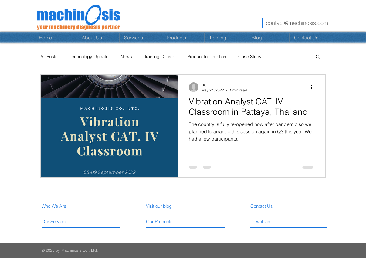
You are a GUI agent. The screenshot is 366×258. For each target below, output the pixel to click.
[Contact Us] (287, 206)
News (126, 56)
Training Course (159, 56)
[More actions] (313, 87)
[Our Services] (64, 221)
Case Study (250, 56)
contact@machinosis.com (297, 22)
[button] (318, 57)
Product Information (206, 56)
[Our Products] (169, 221)
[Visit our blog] (172, 206)
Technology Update (89, 56)
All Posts (49, 56)
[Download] (287, 221)
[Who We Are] (68, 206)
